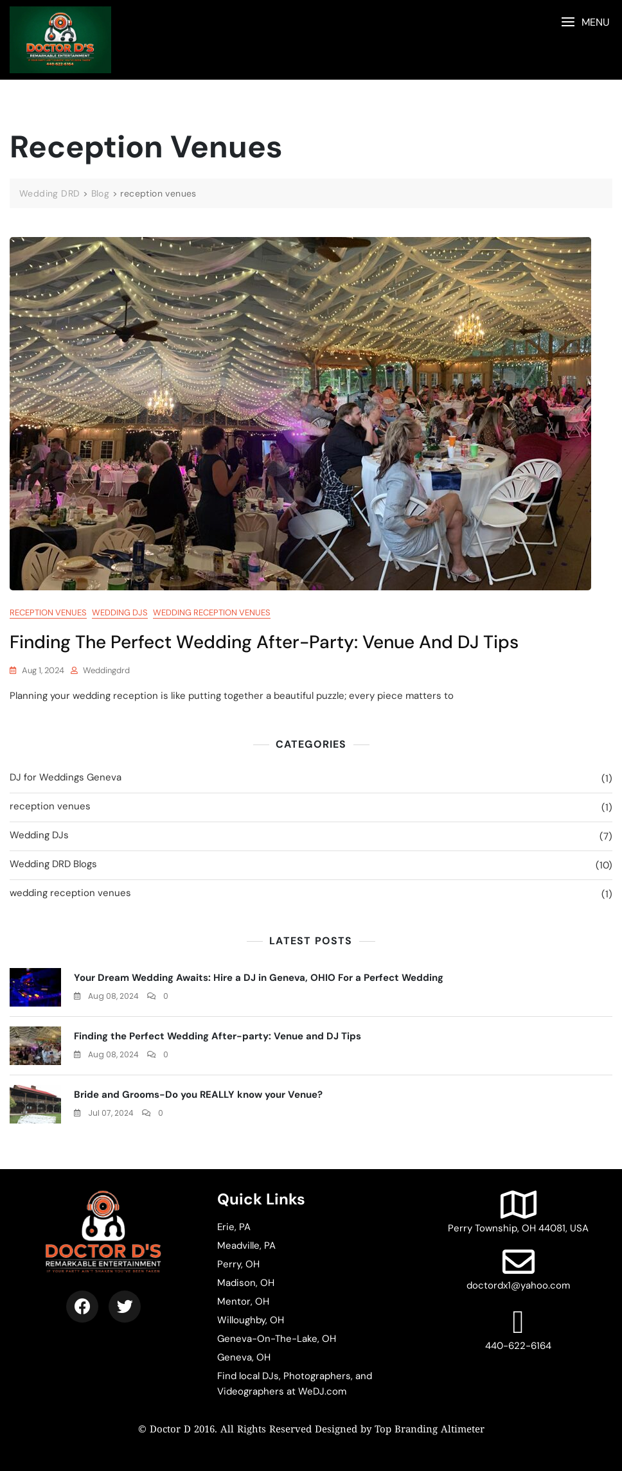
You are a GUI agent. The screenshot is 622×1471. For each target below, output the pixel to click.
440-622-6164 (518, 1329)
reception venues (48, 612)
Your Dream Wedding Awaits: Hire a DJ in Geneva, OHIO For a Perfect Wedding (258, 977)
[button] (585, 22)
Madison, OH (245, 1282)
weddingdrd (106, 670)
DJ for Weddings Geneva (65, 777)
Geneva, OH (244, 1357)
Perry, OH (238, 1264)
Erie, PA (234, 1226)
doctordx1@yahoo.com (518, 1269)
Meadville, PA (246, 1245)
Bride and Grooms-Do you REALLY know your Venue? (198, 1094)
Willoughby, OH (250, 1320)
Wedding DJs (120, 612)
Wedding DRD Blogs (53, 864)
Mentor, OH (243, 1301)
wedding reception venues (212, 612)
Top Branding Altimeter (429, 1430)
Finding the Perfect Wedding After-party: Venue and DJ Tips (264, 642)
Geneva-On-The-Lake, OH (276, 1338)
